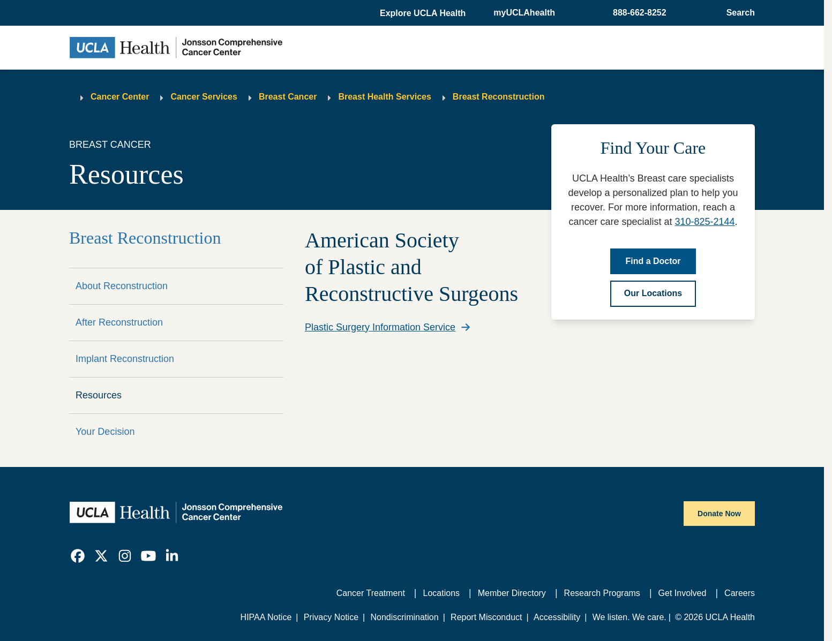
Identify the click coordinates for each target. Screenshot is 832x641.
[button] (424, 13)
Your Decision (105, 431)
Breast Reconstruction (499, 96)
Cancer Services (203, 96)
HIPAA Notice (266, 617)
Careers (739, 593)
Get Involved (682, 593)
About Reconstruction (122, 286)
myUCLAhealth (524, 12)
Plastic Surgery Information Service (380, 327)
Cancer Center (120, 96)
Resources (99, 395)
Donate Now (719, 513)
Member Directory (512, 593)
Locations (441, 593)
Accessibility (557, 617)
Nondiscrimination (404, 617)
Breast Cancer (288, 96)
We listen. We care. (629, 617)
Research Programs (602, 593)
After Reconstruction (119, 322)
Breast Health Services (384, 96)
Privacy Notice (331, 617)
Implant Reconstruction (125, 358)
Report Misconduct (486, 617)
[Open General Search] (737, 12)
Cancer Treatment (370, 593)
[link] (77, 555)
